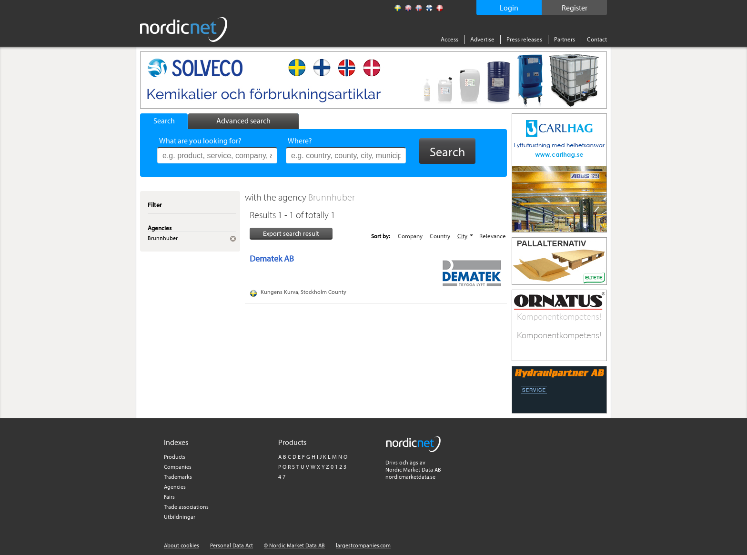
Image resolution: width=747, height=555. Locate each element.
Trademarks (178, 476)
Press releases (524, 39)
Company (410, 236)
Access (449, 39)
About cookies (181, 545)
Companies (178, 466)
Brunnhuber (331, 197)
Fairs (169, 496)
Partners (564, 39)
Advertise (482, 39)
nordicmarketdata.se (410, 476)
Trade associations (186, 506)
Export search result (291, 233)
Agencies (175, 486)
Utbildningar (179, 516)
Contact (597, 39)
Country (440, 236)
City (462, 236)
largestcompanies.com (363, 545)
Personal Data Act (231, 545)
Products (174, 456)
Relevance (492, 236)
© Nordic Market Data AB (294, 545)
